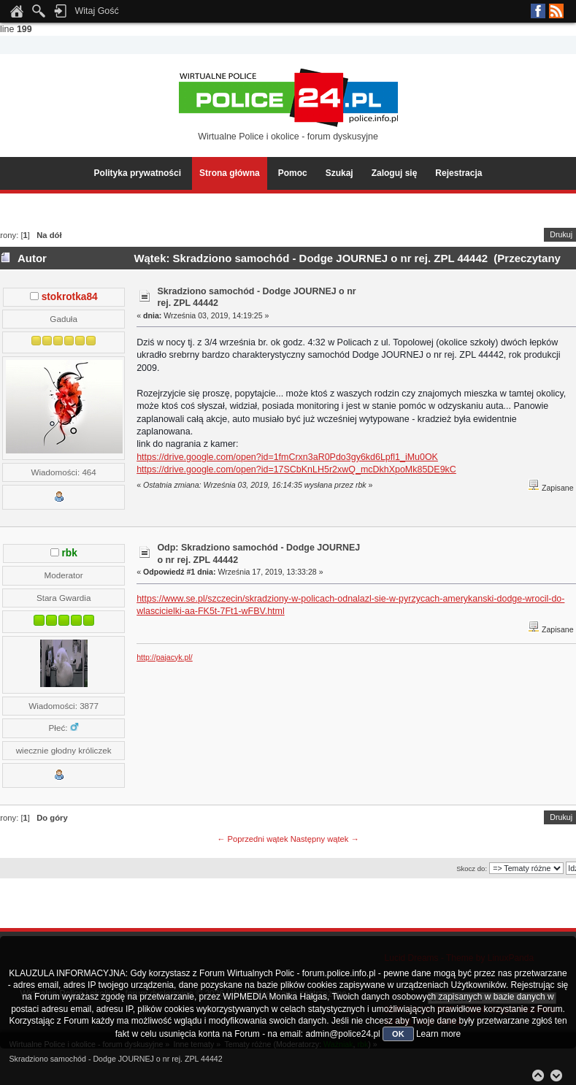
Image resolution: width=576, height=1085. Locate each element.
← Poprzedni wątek (252, 839)
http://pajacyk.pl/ (165, 657)
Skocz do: (471, 868)
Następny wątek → (325, 839)
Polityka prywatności (137, 173)
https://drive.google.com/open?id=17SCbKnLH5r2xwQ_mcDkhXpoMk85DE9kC (296, 469)
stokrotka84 (70, 296)
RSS (556, 11)
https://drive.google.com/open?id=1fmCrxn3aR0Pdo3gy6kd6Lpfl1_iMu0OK (287, 457)
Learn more (438, 1034)
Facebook (538, 11)
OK (398, 1034)
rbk (69, 553)
